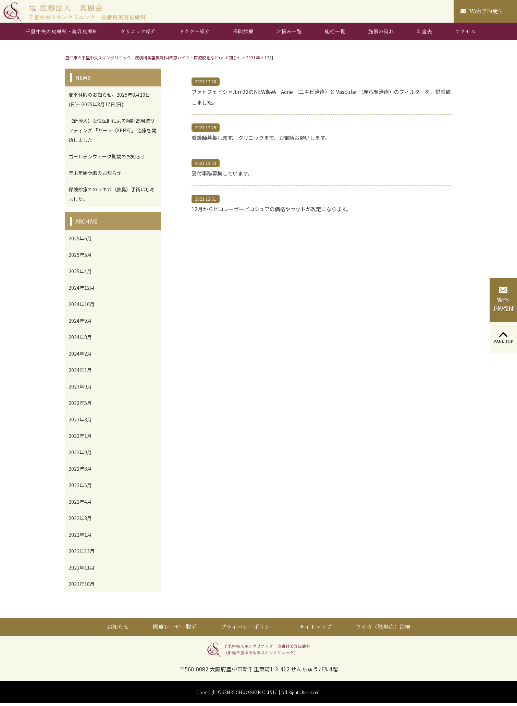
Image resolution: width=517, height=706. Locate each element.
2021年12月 (82, 553)
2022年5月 (80, 487)
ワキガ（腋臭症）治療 (383, 629)
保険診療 (243, 34)
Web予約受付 (481, 12)
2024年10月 (82, 306)
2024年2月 (80, 356)
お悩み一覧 (289, 34)
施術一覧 (335, 34)
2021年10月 (82, 586)
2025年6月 (80, 241)
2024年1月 (80, 372)
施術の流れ (381, 34)
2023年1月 (80, 438)
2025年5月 (80, 257)
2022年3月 (80, 520)
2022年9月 (80, 455)
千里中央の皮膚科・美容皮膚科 (62, 34)
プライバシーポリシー (248, 629)
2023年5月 (80, 405)
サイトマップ (315, 629)
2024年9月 (80, 323)
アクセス (465, 34)
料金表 (424, 34)
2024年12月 (82, 290)
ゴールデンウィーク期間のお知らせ (107, 159)
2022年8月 (80, 471)
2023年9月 (80, 389)
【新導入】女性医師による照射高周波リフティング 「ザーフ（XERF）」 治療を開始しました (112, 133)
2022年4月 (80, 504)
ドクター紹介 (194, 34)
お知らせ (118, 629)
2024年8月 (80, 339)
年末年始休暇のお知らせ (95, 175)
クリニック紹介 (138, 34)
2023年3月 (80, 422)
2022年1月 (80, 537)
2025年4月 (80, 274)
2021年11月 (82, 570)
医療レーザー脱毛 (175, 629)
